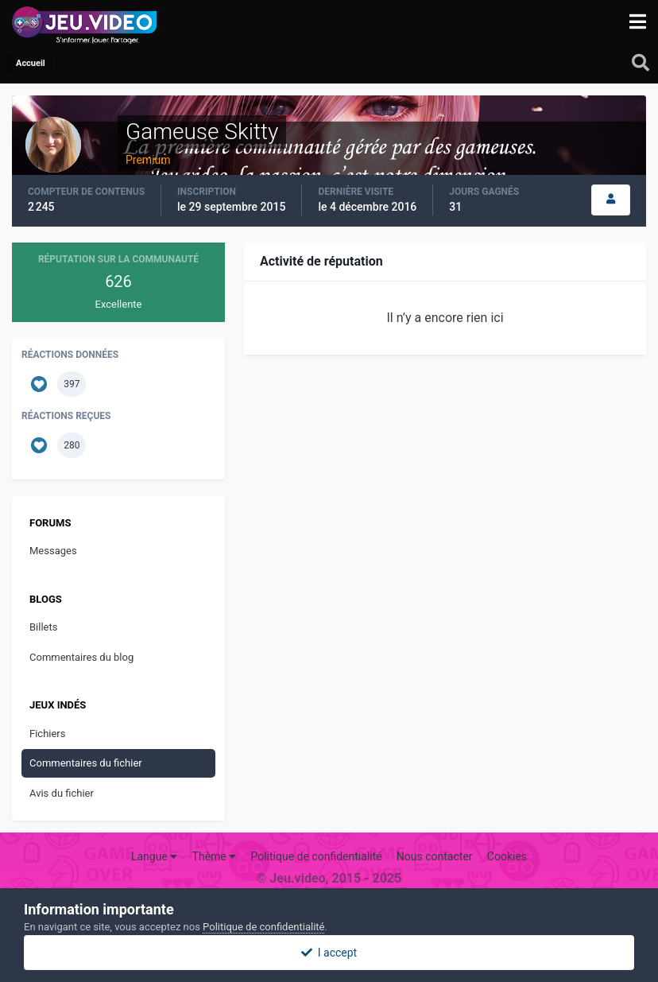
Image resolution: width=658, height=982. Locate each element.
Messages (53, 551)
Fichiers (47, 733)
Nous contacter (435, 856)
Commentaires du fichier (85, 763)
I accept (329, 952)
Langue (154, 856)
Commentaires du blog (81, 657)
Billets (43, 627)
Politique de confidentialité (315, 856)
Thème (214, 856)
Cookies (507, 856)
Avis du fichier (61, 793)
